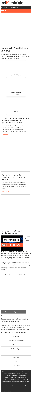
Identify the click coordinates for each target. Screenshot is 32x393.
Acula (16, 353)
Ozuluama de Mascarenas (16, 340)
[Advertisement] (16, 29)
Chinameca (16, 345)
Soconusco (16, 357)
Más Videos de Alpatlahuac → (14, 312)
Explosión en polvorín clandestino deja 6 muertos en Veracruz (15, 177)
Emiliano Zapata (16, 349)
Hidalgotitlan (16, 365)
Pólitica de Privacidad (6, 391)
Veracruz (6, 7)
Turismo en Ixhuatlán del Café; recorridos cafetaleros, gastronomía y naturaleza (15, 120)
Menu (16, 10)
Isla (16, 361)
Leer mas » (5, 134)
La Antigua (16, 336)
